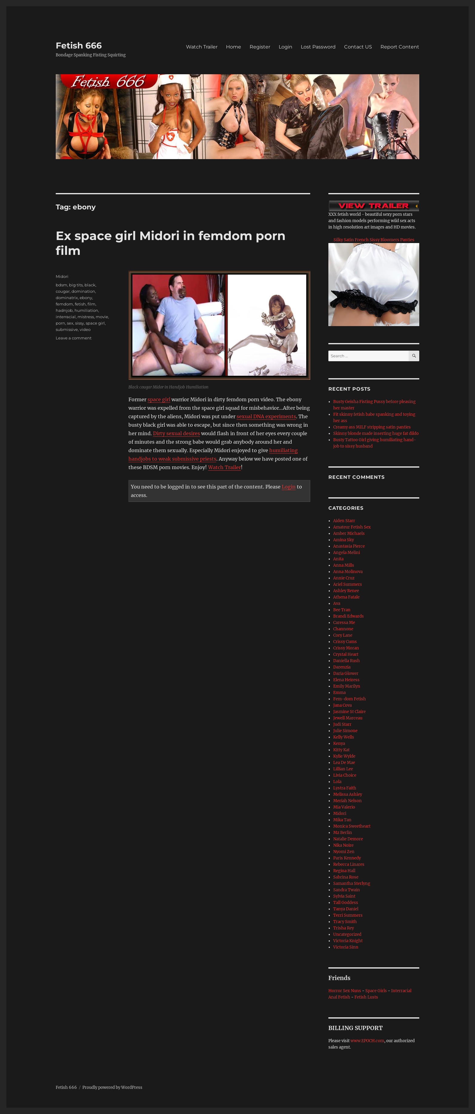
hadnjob (64, 310)
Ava (336, 603)
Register (260, 47)
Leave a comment (73, 337)
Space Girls (376, 990)
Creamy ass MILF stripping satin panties (372, 427)
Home (233, 47)
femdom (64, 304)
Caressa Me (344, 622)
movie (102, 316)
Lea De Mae (344, 762)
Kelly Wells (343, 737)
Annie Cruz (343, 578)
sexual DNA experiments (266, 416)
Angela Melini (346, 552)
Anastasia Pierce (349, 546)
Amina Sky (343, 539)
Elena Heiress (346, 679)
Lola (337, 781)
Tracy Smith (345, 921)
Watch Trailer (202, 47)
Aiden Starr (344, 520)
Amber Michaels (349, 533)
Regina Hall (344, 870)
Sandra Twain (346, 889)
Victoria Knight (348, 940)
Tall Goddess (345, 902)
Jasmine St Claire (349, 711)
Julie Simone (345, 730)
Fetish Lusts (366, 997)
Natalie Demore (348, 839)
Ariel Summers (347, 584)
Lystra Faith (344, 788)
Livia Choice (344, 775)
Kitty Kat (341, 749)
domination (83, 291)
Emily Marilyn (346, 686)
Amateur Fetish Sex (352, 527)
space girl (159, 399)
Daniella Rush (346, 660)
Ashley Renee (346, 590)
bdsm (61, 284)
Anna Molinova (348, 571)
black (90, 284)
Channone (343, 629)
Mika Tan (342, 819)
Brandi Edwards (348, 616)
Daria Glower (345, 673)
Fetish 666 (79, 45)
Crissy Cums (345, 641)
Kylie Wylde (344, 756)
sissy (79, 323)
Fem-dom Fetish (349, 699)
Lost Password (318, 47)
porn (60, 323)
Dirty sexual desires (176, 433)
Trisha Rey (343, 928)
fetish (80, 304)
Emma (339, 692)
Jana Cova (342, 705)
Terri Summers (348, 915)
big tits (76, 284)
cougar (63, 291)
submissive (67, 329)
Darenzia (341, 667)
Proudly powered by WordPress (112, 1087)
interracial (66, 316)
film (91, 304)
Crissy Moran (346, 648)
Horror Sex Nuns (344, 990)
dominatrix (67, 297)
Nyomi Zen (343, 851)
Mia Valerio (344, 807)
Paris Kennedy (347, 858)
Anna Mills (343, 565)
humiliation (86, 310)
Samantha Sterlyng (351, 883)
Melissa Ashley (347, 794)
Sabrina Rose (345, 877)
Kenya (339, 743)
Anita (338, 559)
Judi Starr (342, 724)
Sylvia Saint (344, 896)
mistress (86, 316)
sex (70, 323)
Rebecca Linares (348, 864)
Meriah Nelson (347, 800)
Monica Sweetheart (351, 826)
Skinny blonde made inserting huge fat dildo (376, 433)
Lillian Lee (343, 769)
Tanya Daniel (345, 909)
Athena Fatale (346, 597)
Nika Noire (343, 845)
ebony (86, 297)
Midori (62, 276)
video (85, 329)
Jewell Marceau (347, 718)
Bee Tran (341, 609)
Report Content (399, 47)
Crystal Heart (345, 654)
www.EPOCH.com (367, 1040)
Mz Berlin (342, 832)
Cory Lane (342, 635)
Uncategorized (347, 934)
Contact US (358, 47)
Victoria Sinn (345, 947)
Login (285, 47)
